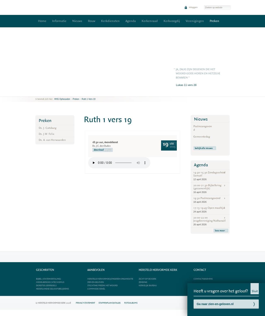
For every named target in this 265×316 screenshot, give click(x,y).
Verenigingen (195, 21)
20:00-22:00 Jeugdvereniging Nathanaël (210, 221)
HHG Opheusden (62, 99)
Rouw (91, 21)
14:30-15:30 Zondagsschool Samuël (210, 176)
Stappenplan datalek (110, 303)
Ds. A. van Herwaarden (52, 140)
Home (42, 21)
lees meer (221, 230)
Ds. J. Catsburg (47, 128)
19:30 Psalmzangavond (210, 200)
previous (36, 93)
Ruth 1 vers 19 (88, 99)
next (41, 93)
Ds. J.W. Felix (46, 134)
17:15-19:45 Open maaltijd (210, 209)
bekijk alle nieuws (205, 148)
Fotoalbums (130, 303)
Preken (214, 21)
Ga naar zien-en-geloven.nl (215, 304)
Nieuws (77, 21)
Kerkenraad (150, 21)
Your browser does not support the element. (119, 162)
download (102, 150)
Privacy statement (85, 303)
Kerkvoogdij (172, 21)
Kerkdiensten (110, 21)
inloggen (191, 7)
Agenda (130, 21)
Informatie (59, 21)
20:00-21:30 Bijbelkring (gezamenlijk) (210, 188)
